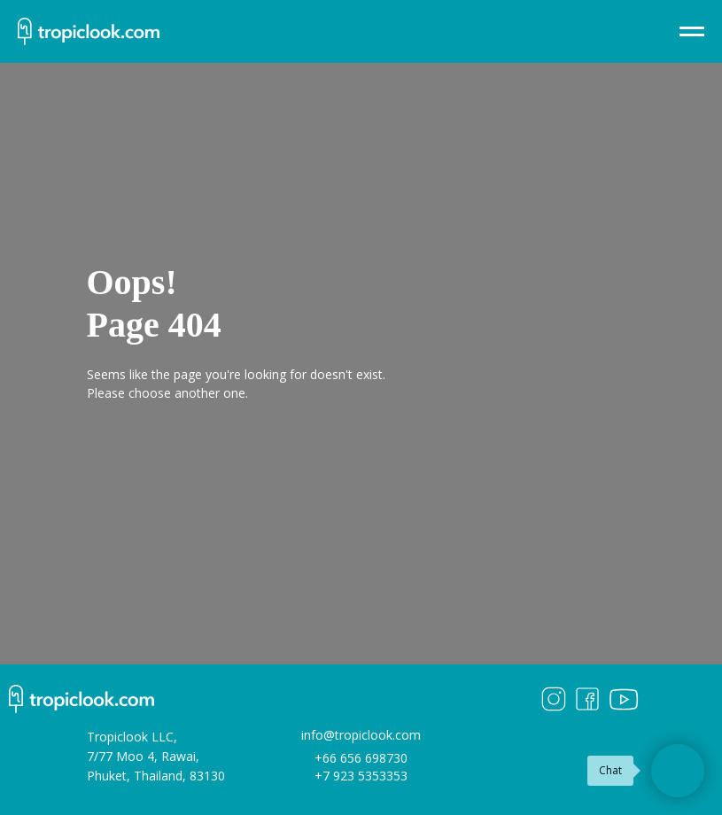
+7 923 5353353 (361, 775)
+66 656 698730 (361, 757)
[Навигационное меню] (691, 32)
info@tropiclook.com (361, 734)
